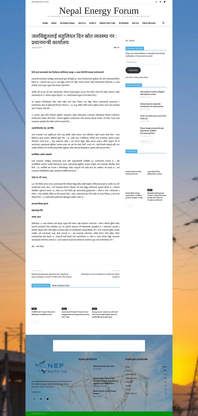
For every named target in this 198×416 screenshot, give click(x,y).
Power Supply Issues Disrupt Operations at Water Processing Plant (152, 130)
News (54, 23)
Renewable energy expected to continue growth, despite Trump (134, 195)
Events (92, 23)
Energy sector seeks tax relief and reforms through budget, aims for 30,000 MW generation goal (105, 314)
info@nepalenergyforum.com (53, 392)
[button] (163, 23)
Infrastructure (107, 23)
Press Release (149, 23)
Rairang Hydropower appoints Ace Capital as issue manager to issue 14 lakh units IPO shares (51, 275)
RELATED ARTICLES (41, 286)
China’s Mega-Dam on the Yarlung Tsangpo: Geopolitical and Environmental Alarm (105, 380)
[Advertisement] (75, 64)
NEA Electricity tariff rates (103, 366)
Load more (146, 141)
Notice (135, 23)
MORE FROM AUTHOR (60, 286)
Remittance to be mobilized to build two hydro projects (100, 275)
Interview (124, 23)
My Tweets (130, 40)
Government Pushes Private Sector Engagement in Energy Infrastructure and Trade (75, 314)
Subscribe (133, 70)
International (67, 23)
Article (82, 23)
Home (45, 23)
